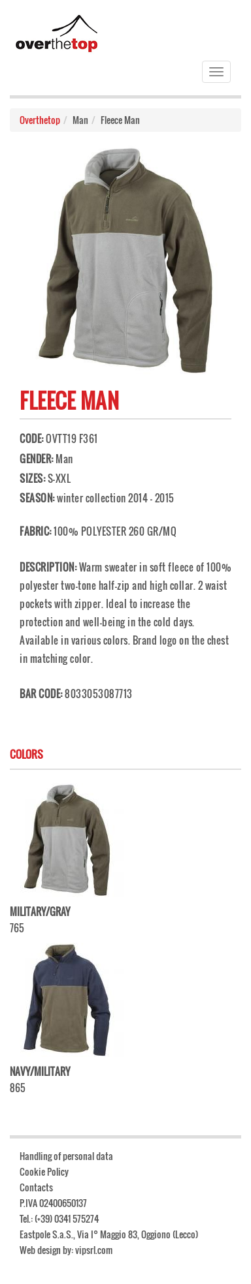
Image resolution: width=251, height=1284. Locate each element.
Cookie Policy (44, 1171)
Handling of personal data (66, 1156)
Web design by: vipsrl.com (66, 1250)
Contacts (36, 1187)
